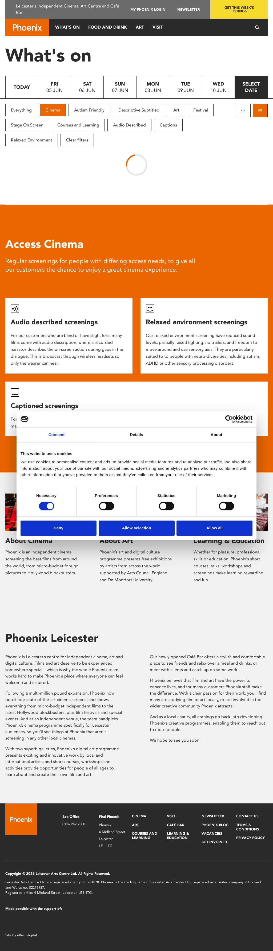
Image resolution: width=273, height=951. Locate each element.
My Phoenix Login (148, 9)
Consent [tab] (57, 434)
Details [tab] (136, 434)
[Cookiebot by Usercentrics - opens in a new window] (229, 419)
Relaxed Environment (31, 140)
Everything (21, 110)
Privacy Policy (250, 838)
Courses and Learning (78, 125)
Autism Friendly (89, 110)
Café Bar (175, 825)
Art (140, 27)
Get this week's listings (239, 9)
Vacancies (212, 833)
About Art (116, 540)
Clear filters (77, 140)
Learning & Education (229, 540)
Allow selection (136, 528)
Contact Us (247, 816)
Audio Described (129, 125)
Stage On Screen (27, 125)
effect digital (27, 935)
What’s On (67, 27)
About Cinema (29, 540)
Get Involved (214, 842)
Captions (168, 125)
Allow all (214, 528)
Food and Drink (107, 27)
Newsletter (188, 9)
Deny (58, 528)
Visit (157, 27)
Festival (200, 110)
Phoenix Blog (215, 825)
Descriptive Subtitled (138, 110)
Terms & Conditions (247, 827)
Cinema (53, 110)
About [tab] (216, 434)
